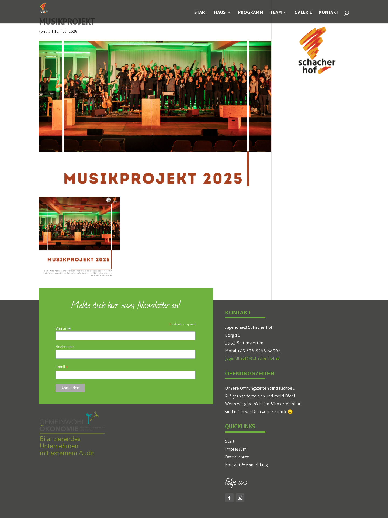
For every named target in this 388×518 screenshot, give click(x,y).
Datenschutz (237, 456)
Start (229, 441)
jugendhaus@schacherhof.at (252, 358)
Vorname (63, 328)
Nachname (65, 347)
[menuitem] (200, 13)
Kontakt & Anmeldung (246, 464)
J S (48, 31)
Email (62, 367)
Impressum (236, 449)
